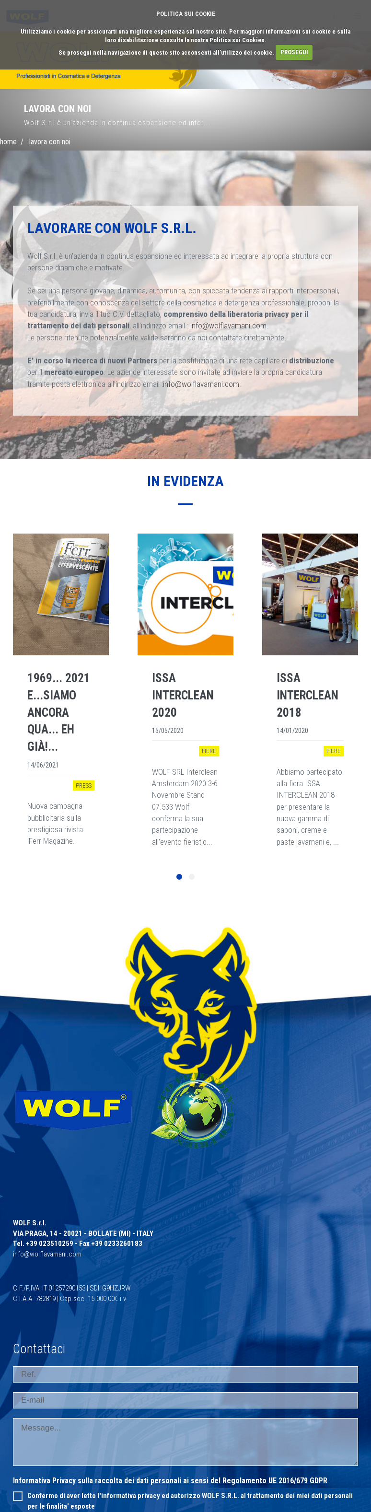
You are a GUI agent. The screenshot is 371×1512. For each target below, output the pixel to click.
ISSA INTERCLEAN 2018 (307, 695)
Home (8, 141)
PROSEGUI (294, 52)
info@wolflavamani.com (228, 325)
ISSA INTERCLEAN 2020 (183, 695)
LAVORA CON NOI (49, 141)
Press (84, 785)
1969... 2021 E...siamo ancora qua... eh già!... (58, 712)
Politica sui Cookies (237, 40)
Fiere (209, 751)
